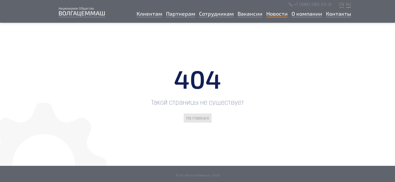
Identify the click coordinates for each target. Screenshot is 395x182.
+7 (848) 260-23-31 (313, 4)
